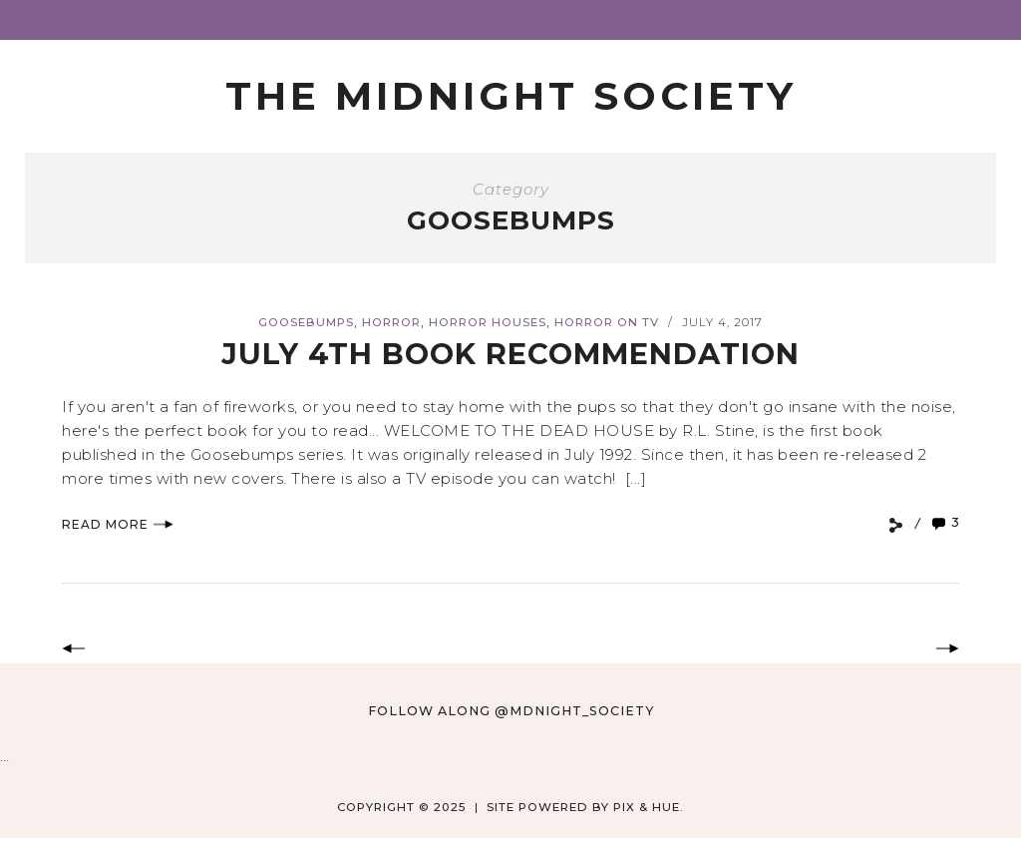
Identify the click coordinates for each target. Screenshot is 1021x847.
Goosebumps (306, 322)
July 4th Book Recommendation (510, 353)
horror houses (487, 322)
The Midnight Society (511, 96)
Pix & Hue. (648, 807)
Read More (117, 524)
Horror (391, 322)
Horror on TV (606, 322)
